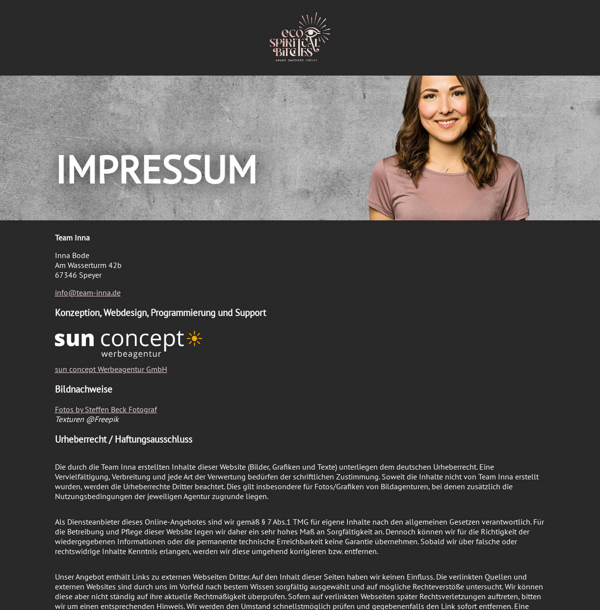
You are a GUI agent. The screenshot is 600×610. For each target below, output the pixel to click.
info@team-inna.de (88, 292)
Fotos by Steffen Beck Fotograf (106, 409)
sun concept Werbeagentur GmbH (111, 369)
